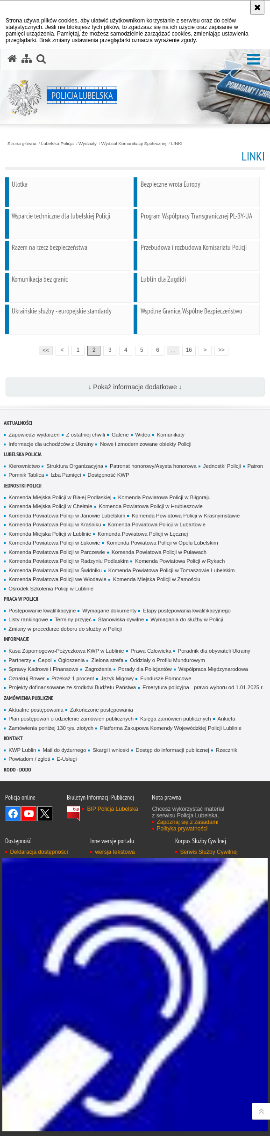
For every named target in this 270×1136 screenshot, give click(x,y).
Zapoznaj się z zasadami (187, 822)
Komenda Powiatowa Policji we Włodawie (57, 579)
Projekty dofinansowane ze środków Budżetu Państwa (72, 687)
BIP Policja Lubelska (112, 809)
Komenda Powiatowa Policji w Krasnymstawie (186, 515)
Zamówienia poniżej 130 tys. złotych (50, 728)
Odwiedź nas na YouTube (28, 813)
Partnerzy (19, 660)
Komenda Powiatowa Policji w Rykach (180, 561)
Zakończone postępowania (101, 710)
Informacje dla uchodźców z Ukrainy (50, 444)
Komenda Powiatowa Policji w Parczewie (56, 552)
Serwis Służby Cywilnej (208, 852)
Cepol (45, 660)
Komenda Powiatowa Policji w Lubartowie (157, 524)
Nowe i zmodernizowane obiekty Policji (146, 444)
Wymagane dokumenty (109, 610)
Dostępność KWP (108, 475)
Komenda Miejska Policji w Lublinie (49, 534)
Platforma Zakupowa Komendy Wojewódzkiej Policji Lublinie (171, 728)
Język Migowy (117, 678)
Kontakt (13, 738)
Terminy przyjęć (73, 619)
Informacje (16, 638)
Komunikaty (171, 434)
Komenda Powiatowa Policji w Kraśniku (54, 524)
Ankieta (226, 718)
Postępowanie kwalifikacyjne (42, 610)
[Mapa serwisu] (26, 59)
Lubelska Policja (57, 143)
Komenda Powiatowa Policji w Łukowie (54, 543)
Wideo (142, 434)
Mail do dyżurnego (64, 750)
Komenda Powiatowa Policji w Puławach (159, 552)
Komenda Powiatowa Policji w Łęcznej (143, 534)
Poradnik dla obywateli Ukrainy (214, 651)
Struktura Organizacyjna (74, 466)
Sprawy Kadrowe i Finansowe (43, 669)
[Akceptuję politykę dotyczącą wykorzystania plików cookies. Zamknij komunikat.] (257, 7)
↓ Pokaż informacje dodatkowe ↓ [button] (135, 387)
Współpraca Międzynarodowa (213, 669)
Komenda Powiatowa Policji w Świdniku (55, 570)
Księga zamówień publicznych (175, 718)
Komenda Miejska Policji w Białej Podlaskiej (59, 497)
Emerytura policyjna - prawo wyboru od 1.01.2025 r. (203, 687)
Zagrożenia (98, 669)
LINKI (176, 143)
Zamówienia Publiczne (28, 697)
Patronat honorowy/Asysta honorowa (153, 466)
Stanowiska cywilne (121, 619)
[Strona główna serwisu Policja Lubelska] (12, 59)
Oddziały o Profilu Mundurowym (167, 660)
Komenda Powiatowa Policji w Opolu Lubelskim (162, 543)
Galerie (120, 434)
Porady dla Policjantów (145, 669)
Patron (255, 466)
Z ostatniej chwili (85, 434)
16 (189, 350)
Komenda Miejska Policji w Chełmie (50, 506)
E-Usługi (67, 759)
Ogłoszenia (71, 660)
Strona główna (21, 143)
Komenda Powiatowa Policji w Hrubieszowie (151, 506)
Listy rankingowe (28, 619)
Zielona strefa (107, 660)
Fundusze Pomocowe (165, 678)
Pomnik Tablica (26, 475)
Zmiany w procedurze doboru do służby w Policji (64, 629)
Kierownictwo (24, 466)
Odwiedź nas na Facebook (13, 813)
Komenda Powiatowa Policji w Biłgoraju (164, 497)
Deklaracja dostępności (39, 852)
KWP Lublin (22, 750)
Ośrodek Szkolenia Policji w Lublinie (50, 588)
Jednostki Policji (222, 466)
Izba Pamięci (65, 475)
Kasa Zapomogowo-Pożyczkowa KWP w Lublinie (66, 651)
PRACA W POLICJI (21, 598)
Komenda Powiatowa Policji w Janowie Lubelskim (66, 515)
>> (219, 350)
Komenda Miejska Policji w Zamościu (156, 579)
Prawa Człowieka (151, 651)
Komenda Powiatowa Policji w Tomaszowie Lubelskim (171, 570)
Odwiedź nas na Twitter (44, 813)
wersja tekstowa (115, 852)
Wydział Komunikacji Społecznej (133, 143)
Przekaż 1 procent (72, 678)
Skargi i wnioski (110, 750)
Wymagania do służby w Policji (186, 619)
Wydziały (87, 143)
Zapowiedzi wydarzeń (33, 434)
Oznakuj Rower (26, 678)
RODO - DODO (17, 769)
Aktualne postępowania (35, 710)
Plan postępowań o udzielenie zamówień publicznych (71, 718)
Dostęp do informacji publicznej (172, 750)
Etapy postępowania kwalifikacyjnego (187, 610)
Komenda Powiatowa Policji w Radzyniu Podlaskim (68, 561)
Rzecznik (226, 750)
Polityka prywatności (181, 828)
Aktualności (18, 422)
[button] (253, 59)
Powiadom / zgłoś (29, 759)
